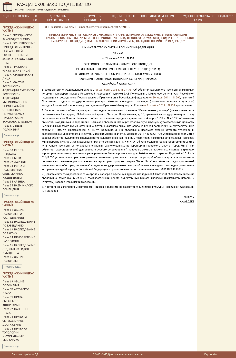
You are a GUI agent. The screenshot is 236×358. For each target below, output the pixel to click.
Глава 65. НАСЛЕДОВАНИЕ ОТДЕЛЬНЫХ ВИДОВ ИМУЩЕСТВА (18, 249)
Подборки (225, 16)
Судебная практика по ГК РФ (198, 18)
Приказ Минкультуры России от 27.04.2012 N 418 (104, 27)
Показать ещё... (12, 135)
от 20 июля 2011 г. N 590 (164, 97)
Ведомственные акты (123, 18)
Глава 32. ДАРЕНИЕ (14, 162)
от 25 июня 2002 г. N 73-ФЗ (113, 89)
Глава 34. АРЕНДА (13, 181)
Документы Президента (92, 18)
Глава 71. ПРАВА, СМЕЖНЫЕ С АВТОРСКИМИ (12, 301)
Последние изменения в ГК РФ (158, 18)
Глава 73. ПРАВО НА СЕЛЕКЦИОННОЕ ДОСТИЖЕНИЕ (14, 320)
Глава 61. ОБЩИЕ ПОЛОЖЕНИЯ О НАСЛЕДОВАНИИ (13, 213)
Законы (23, 16)
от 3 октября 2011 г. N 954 (159, 105)
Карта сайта (210, 354)
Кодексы (9, 16)
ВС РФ (35, 18)
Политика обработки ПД (25, 354)
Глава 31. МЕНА (11, 158)
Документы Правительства (58, 18)
